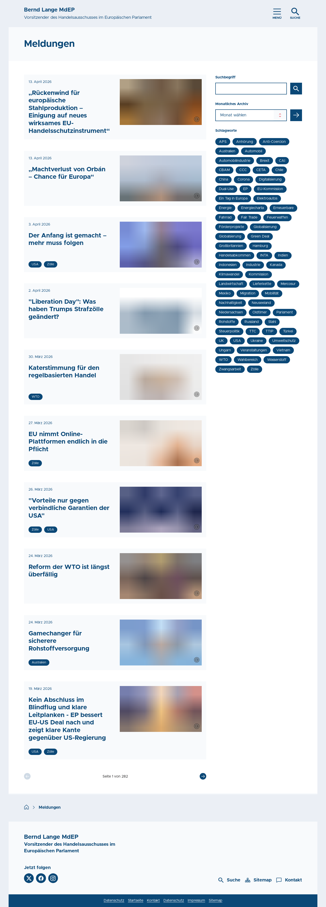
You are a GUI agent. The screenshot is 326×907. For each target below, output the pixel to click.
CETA (261, 170)
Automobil (253, 151)
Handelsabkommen (235, 255)
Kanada (276, 265)
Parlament (284, 312)
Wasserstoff (276, 360)
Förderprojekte (231, 227)
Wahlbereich (247, 360)
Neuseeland (261, 303)
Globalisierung (265, 227)
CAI (282, 160)
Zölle (255, 369)
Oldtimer (259, 312)
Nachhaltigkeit (230, 303)
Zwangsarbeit (230, 369)
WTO (223, 360)
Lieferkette (262, 284)
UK (221, 341)
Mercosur (288, 284)
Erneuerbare (283, 208)
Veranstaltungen (253, 350)
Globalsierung (230, 236)
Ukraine (257, 341)
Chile (279, 170)
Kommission (258, 274)
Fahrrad (225, 217)
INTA (264, 255)
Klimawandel (229, 274)
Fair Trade (249, 217)
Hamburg (260, 246)
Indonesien (228, 265)
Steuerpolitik (229, 331)
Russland (251, 322)
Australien (227, 151)
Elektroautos (267, 198)
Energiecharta (252, 208)
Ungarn (225, 350)
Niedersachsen (231, 312)
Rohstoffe (227, 322)
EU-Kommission (270, 189)
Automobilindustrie (234, 160)
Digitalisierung (270, 179)
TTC (252, 331)
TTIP (269, 331)
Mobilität (272, 293)
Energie (225, 208)
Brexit (264, 160)
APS (223, 141)
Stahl (272, 322)
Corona (243, 179)
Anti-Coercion (274, 141)
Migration (247, 293)
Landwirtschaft (231, 284)
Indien (283, 255)
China (223, 179)
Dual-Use (226, 189)
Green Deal (260, 236)
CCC (243, 170)
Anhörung (244, 141)
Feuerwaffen (277, 217)
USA (237, 341)
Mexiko (225, 293)
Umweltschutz (284, 341)
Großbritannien (231, 246)
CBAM (224, 170)
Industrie (253, 265)
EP (245, 189)
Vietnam (283, 350)
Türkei (288, 331)
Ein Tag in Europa (233, 198)
